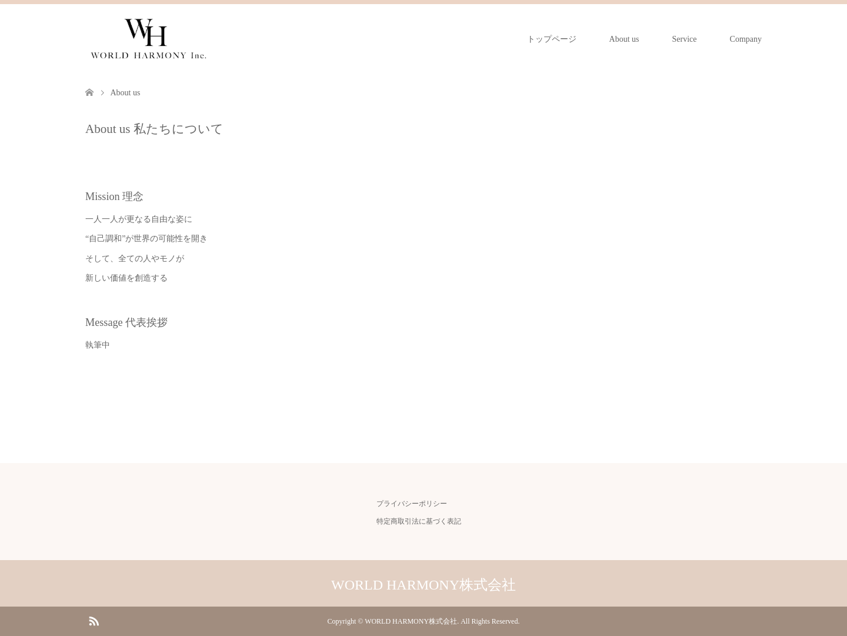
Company (746, 39)
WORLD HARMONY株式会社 (423, 584)
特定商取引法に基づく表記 (418, 521)
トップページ (551, 39)
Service (684, 39)
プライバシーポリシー (411, 504)
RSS (93, 620)
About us (624, 39)
